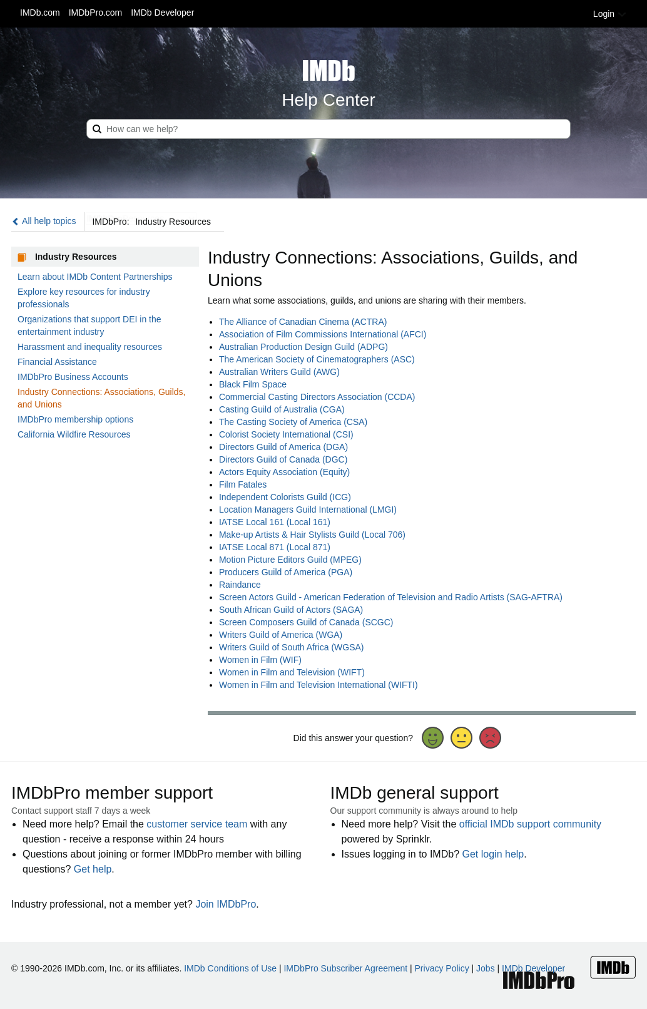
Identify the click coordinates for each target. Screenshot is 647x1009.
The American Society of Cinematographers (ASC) (317, 359)
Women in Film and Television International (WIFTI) (318, 685)
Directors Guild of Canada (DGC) (283, 459)
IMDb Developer (162, 13)
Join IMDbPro (225, 904)
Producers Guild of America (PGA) (285, 572)
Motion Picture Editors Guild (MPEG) (290, 560)
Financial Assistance (57, 362)
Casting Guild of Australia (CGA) (282, 409)
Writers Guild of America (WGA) (280, 635)
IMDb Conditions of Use (230, 968)
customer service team (196, 824)
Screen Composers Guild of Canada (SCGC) (306, 622)
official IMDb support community (530, 824)
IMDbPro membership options (75, 419)
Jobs (485, 968)
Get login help (493, 854)
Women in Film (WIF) (260, 660)
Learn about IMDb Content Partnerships (95, 277)
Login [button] (610, 14)
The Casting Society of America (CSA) (293, 422)
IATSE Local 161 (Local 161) (274, 522)
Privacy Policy (442, 968)
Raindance (240, 585)
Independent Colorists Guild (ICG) (285, 497)
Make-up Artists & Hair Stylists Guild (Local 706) (312, 535)
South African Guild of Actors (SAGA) (291, 610)
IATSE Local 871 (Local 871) (274, 547)
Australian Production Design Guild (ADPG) (303, 347)
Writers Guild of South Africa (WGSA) (291, 647)
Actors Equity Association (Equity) (284, 472)
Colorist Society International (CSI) (286, 434)
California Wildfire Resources (74, 434)
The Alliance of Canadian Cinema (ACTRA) (303, 322)
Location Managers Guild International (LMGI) (308, 510)
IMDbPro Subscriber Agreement (345, 968)
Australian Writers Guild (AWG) (279, 372)
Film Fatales (243, 484)
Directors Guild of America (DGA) (283, 447)
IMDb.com (40, 13)
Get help (92, 869)
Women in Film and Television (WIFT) (292, 672)
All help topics (43, 221)
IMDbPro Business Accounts (73, 377)
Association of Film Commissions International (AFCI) (322, 334)
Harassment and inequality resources (90, 347)
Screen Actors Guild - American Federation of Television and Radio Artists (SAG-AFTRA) (391, 597)
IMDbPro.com (96, 13)
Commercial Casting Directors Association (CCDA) (317, 397)
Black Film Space (253, 384)
